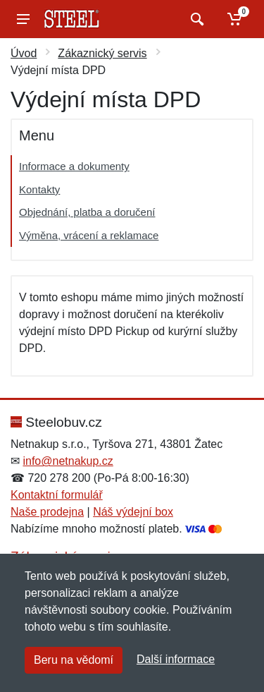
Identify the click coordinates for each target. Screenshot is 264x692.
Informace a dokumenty (74, 166)
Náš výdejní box (133, 512)
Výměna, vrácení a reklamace (88, 235)
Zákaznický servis (102, 53)
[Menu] (23, 19)
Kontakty (39, 189)
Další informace (176, 659)
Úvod (24, 53)
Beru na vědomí (73, 660)
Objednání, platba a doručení (87, 212)
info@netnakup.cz (68, 461)
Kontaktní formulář (57, 495)
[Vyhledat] (195, 19)
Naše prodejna (47, 512)
